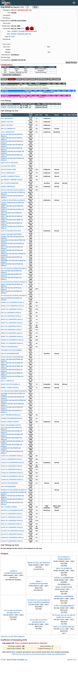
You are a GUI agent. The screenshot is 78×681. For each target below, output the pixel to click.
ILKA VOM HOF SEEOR (8, 166)
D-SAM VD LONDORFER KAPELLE (12, 541)
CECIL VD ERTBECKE (64, 568)
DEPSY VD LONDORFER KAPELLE (12, 520)
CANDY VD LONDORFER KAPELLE (12, 456)
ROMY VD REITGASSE (64, 587)
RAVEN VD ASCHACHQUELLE (10, 384)
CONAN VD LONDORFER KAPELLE (12, 473)
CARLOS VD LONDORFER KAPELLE (12, 462)
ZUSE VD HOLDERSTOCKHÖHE (11, 231)
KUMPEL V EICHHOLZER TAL (10, 107)
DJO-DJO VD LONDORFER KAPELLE (12, 531)
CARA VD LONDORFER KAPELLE (11, 459)
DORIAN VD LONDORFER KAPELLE (12, 537)
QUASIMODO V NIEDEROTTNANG (11, 180)
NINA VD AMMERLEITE (8, 128)
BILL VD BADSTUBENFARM (9, 183)
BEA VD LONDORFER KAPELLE (11, 312)
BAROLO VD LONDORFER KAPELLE (12, 306)
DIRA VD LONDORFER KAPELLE (11, 524)
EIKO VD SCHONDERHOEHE (10, 353)
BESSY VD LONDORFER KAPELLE (12, 323)
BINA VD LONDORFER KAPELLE (11, 329)
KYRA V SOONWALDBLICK (64, 606)
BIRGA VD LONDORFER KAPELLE (12, 333)
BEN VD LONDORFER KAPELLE (11, 316)
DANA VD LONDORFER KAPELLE (11, 517)
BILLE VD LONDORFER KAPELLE (11, 326)
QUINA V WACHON (7, 125)
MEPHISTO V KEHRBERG (64, 596)
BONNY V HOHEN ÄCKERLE (10, 387)
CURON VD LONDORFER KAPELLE (12, 479)
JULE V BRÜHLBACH (7, 132)
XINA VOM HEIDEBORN (8, 486)
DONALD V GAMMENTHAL (64, 578)
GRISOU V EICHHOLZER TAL (10, 105)
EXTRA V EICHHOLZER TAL (21, 34)
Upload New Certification (11, 75)
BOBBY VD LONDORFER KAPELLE (12, 336)
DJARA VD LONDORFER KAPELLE (12, 527)
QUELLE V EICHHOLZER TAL (64, 627)
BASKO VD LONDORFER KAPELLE (12, 309)
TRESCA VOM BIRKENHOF (9, 347)
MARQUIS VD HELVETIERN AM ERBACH (13, 490)
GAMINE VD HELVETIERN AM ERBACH (13, 200)
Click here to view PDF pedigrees (13, 636)
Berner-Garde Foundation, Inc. (17, 660)
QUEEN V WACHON (7, 122)
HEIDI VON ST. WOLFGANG (9, 162)
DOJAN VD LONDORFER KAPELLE (12, 534)
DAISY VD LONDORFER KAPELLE (11, 514)
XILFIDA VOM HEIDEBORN (9, 483)
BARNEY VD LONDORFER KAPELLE (12, 302)
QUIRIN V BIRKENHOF (8, 186)
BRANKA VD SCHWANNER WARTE (12, 510)
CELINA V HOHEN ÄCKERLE (10, 422)
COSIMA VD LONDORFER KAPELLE (12, 476)
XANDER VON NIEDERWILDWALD (11, 418)
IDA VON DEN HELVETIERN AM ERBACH (14, 268)
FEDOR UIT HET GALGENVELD (38, 563)
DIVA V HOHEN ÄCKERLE (9, 507)
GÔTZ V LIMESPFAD (7, 381)
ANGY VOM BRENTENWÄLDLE (11, 415)
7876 (12, 36)
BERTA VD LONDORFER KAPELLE (12, 319)
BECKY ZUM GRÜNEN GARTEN (11, 425)
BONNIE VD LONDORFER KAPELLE (12, 340)
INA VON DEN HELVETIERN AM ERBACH (14, 282)
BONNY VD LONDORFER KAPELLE (12, 343)
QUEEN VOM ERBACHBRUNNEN (11, 234)
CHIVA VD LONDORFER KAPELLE (11, 466)
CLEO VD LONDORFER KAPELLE (11, 469)
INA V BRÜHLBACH (7, 118)
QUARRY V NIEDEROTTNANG (10, 176)
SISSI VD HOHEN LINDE (8, 169)
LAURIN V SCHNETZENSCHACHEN (24, 31)
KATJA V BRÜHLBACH (8, 173)
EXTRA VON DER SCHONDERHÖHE (12, 357)
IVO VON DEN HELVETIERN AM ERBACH (14, 295)
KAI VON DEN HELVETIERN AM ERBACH (14, 391)
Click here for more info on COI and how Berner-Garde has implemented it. (39, 654)
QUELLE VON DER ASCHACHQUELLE (13, 190)
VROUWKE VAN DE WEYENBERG (11, 350)
